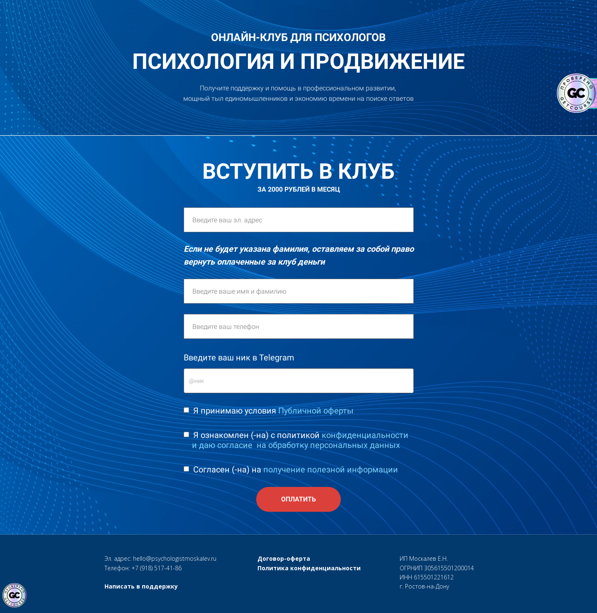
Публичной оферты (316, 411)
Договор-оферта (283, 558)
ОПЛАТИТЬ (298, 499)
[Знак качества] (14, 595)
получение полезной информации (330, 469)
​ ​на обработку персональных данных (327, 445)
